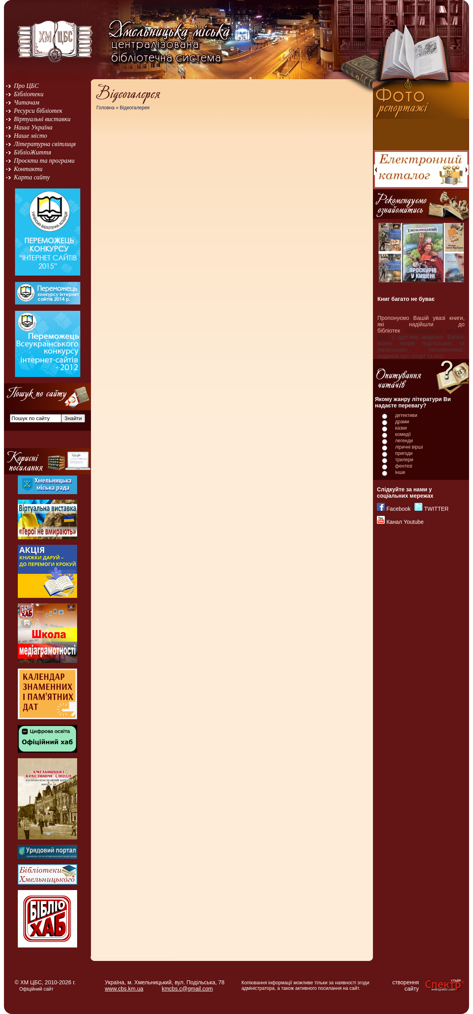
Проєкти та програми (44, 160)
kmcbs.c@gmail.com (187, 988)
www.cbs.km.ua (124, 988)
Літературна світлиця (45, 144)
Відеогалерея (134, 107)
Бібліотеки (29, 94)
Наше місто (30, 135)
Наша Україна (33, 127)
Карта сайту (32, 177)
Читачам (26, 102)
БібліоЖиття (32, 152)
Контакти (28, 169)
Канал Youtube (405, 522)
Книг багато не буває (406, 299)
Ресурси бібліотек (38, 110)
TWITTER (436, 509)
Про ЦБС (26, 85)
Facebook (398, 509)
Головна (105, 107)
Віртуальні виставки (42, 119)
